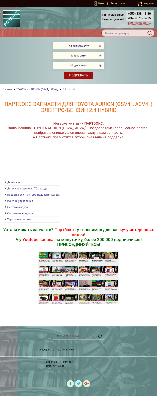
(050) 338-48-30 (139, 13)
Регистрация (118, 3)
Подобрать (78, 75)
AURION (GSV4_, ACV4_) (45, 89)
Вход (101, 3)
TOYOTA (21, 89)
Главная (8, 89)
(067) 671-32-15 (139, 18)
